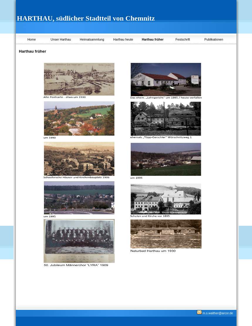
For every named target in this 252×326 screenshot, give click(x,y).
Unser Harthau (61, 39)
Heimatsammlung (92, 39)
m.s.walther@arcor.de (215, 313)
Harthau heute (123, 39)
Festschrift (182, 39)
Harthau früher (152, 39)
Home (31, 39)
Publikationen (213, 39)
